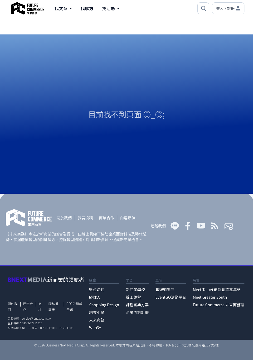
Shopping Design (104, 304)
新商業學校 (135, 289)
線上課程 (133, 297)
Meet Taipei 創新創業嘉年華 (217, 289)
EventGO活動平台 (171, 297)
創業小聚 (96, 312)
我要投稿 (85, 218)
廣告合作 (28, 306)
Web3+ (95, 327)
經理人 (95, 297)
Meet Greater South (210, 297)
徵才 (40, 306)
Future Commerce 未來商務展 (218, 304)
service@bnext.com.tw (36, 318)
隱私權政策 (53, 306)
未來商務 (96, 320)
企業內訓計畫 (137, 312)
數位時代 (96, 289)
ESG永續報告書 (74, 306)
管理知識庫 (165, 289)
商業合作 (106, 218)
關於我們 (64, 218)
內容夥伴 (127, 218)
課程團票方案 (137, 304)
